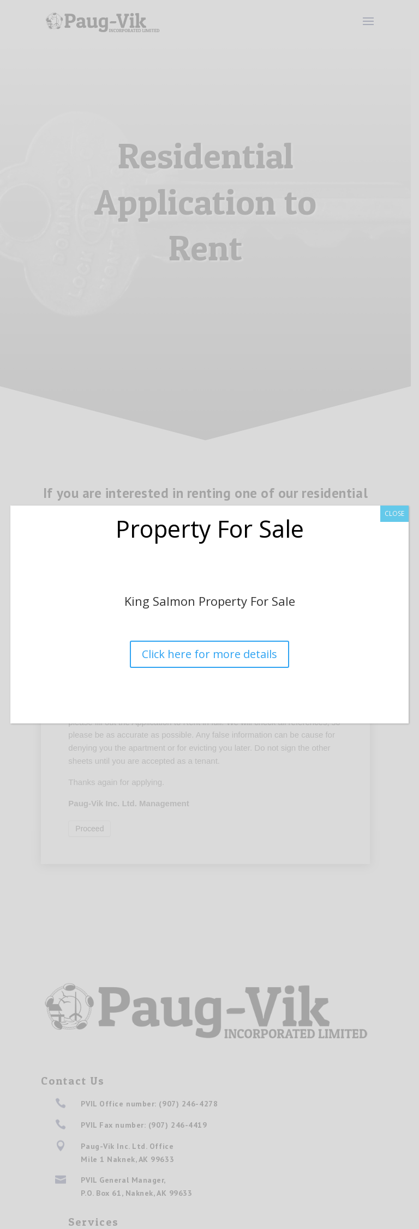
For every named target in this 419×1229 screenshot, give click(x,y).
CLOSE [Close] (394, 513)
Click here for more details (209, 654)
